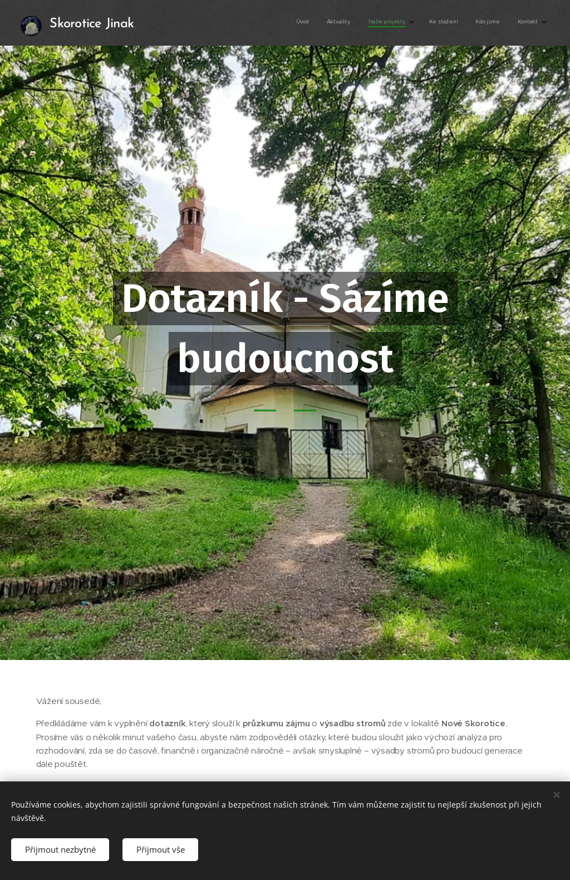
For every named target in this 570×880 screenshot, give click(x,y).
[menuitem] (446, 23)
